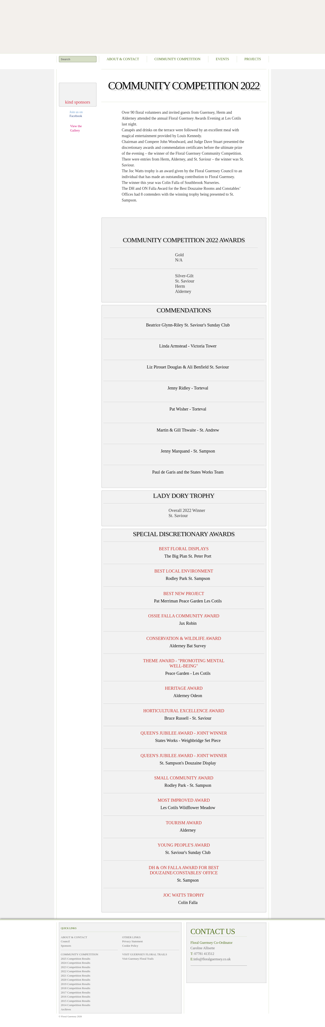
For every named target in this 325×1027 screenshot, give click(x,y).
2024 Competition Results (75, 962)
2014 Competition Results (75, 1005)
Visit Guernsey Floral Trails (138, 958)
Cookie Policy (130, 945)
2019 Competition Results (75, 984)
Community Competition (177, 59)
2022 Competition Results (75, 971)
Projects (252, 59)
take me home (77, 74)
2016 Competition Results (75, 996)
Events (222, 59)
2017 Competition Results (75, 992)
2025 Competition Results (75, 958)
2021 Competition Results (75, 975)
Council (65, 941)
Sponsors (66, 945)
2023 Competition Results (75, 967)
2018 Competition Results (75, 988)
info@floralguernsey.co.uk (212, 959)
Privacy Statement (132, 941)
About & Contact (123, 59)
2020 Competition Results (75, 979)
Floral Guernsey (161, 26)
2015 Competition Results (75, 1001)
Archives (66, 1009)
